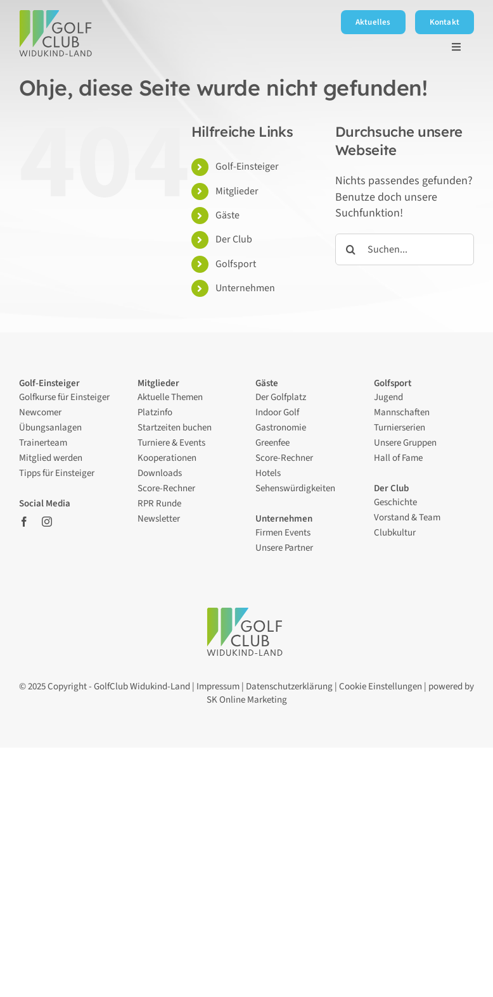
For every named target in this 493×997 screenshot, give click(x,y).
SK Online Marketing (247, 699)
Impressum (218, 686)
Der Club (234, 239)
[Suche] (351, 249)
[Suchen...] (404, 249)
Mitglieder (237, 191)
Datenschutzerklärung (289, 686)
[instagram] (47, 522)
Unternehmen (245, 288)
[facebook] (24, 522)
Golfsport (235, 264)
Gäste (227, 215)
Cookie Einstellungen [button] (380, 686)
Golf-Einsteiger (247, 166)
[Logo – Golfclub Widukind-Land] (57, 15)
